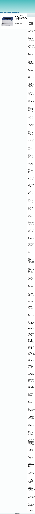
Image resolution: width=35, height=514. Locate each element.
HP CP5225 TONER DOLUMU (31, 269)
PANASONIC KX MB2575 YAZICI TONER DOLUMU (31, 461)
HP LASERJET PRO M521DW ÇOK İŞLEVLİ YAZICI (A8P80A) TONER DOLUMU (31, 378)
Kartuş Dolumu (12, 12)
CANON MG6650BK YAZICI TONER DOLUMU (30, 69)
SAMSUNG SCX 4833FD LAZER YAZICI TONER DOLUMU (31, 472)
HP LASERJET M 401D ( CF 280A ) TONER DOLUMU (31, 310)
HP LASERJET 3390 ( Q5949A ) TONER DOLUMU (31, 292)
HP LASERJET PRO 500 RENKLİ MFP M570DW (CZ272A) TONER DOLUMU (31, 361)
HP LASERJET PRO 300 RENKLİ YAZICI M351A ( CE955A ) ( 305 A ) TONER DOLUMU (31, 339)
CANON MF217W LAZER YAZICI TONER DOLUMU (31, 46)
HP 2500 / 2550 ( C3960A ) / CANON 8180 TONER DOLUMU (31, 163)
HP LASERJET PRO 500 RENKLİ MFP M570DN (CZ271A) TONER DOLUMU (31, 359)
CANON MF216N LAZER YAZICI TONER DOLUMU (31, 44)
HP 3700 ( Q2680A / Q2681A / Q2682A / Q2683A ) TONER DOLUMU (31, 180)
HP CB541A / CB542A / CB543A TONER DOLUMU (31, 228)
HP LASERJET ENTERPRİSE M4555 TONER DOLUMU (31, 306)
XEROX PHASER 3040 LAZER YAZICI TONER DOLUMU (31, 487)
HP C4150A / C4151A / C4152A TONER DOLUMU (31, 221)
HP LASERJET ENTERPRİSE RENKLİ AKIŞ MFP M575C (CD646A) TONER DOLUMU (31, 308)
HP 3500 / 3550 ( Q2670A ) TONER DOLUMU (30, 176)
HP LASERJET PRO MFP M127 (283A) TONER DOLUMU (31, 386)
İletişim (17, 12)
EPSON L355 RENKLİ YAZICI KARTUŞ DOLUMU (31, 96)
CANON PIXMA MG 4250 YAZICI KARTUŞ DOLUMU (31, 85)
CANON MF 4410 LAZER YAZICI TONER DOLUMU (31, 41)
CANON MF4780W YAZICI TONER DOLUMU (30, 51)
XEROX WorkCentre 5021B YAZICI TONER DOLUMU (30, 501)
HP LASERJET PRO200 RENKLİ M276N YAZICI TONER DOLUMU (31, 391)
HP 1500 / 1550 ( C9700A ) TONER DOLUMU (30, 135)
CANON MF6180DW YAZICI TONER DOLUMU (30, 57)
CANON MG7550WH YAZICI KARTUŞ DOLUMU (30, 72)
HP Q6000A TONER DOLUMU (31, 441)
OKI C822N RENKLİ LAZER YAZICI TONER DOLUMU (30, 451)
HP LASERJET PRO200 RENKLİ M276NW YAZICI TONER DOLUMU (31, 393)
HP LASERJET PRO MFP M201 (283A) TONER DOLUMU (31, 388)
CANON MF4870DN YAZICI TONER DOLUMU (30, 53)
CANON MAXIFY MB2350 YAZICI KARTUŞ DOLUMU (31, 33)
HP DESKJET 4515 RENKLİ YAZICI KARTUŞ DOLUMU (30, 278)
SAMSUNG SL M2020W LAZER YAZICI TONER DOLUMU (31, 479)
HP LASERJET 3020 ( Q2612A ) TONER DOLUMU (31, 283)
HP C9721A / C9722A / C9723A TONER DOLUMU (31, 225)
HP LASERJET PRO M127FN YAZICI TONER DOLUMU (31, 366)
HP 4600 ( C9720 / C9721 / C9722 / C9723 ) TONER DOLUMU (31, 197)
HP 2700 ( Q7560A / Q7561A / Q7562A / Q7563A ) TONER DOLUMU (31, 165)
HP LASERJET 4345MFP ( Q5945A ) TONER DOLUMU (30, 294)
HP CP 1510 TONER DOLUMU (31, 253)
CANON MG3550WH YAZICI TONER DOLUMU (30, 65)
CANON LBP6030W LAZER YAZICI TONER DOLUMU (30, 26)
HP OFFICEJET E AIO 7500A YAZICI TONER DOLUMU (31, 413)
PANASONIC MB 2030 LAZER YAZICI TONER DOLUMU (31, 463)
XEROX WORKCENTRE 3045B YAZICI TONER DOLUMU (31, 494)
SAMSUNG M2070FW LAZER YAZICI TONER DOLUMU (31, 470)
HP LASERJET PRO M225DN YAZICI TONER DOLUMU (31, 371)
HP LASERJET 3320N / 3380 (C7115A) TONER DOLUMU (30, 290)
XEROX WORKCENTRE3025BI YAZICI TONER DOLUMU (31, 510)
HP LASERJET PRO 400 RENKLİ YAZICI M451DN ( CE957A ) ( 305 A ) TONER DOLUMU (31, 349)
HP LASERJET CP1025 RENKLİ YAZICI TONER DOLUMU (31, 299)
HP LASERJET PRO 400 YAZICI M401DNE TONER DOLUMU (31, 356)
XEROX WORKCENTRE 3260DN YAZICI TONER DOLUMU (31, 499)
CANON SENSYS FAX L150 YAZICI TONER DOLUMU (30, 87)
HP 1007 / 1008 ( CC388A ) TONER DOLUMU (30, 113)
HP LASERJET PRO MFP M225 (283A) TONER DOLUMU (31, 390)
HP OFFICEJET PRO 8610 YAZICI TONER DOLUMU (31, 415)
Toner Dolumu (7, 12)
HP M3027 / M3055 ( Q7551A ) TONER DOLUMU (31, 408)
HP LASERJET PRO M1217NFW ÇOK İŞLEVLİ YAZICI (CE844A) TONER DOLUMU (31, 364)
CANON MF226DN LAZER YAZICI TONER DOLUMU (31, 48)
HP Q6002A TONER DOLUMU (31, 443)
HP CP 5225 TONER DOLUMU (31, 264)
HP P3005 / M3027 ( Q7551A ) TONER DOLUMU (31, 433)
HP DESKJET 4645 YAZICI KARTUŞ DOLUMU (30, 280)
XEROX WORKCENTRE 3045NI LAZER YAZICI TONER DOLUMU (31, 496)
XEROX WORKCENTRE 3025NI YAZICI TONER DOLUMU (31, 492)
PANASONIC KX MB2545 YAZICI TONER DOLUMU (31, 460)
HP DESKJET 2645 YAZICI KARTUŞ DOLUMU (30, 274)
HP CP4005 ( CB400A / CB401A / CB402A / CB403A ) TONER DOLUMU (31, 268)
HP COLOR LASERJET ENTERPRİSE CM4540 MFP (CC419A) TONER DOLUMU (31, 241)
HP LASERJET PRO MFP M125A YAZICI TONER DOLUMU (31, 382)
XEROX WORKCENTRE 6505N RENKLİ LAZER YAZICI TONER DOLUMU (31, 508)
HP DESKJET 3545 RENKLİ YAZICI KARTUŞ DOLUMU (30, 276)
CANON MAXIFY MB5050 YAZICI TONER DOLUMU (31, 35)
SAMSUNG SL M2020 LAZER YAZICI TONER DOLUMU (31, 477)
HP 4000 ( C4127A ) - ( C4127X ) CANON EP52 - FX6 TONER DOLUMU (31, 184)
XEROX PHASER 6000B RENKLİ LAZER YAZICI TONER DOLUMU (31, 489)
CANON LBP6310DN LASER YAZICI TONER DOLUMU (30, 28)
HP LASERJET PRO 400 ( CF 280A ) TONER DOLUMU (31, 341)
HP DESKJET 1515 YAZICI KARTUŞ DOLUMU (30, 271)
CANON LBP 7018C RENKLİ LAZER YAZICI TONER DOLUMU (31, 25)
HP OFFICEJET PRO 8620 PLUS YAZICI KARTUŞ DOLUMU (31, 417)
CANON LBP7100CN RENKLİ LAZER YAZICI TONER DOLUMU (31, 32)
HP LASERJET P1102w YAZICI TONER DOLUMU (31, 321)
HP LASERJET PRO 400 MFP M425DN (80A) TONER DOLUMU (31, 344)
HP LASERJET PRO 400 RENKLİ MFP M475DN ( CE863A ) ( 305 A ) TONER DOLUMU (31, 347)
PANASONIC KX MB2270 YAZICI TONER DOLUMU (31, 458)
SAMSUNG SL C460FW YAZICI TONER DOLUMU (31, 475)
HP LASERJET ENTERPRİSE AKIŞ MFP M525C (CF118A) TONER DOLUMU (31, 304)
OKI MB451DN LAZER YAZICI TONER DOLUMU (31, 452)
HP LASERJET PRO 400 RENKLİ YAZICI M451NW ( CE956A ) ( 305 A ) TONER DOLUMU (31, 354)
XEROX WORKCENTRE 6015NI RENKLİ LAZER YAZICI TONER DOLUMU (31, 505)
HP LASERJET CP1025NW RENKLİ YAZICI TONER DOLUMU (30, 301)
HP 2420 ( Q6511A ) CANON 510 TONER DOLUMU (31, 161)
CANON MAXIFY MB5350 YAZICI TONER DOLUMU (31, 37)
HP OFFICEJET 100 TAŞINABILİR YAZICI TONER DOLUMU (31, 410)
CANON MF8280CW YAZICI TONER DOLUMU (30, 58)
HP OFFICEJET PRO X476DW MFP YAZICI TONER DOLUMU (31, 419)
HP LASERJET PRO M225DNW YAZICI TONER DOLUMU (31, 373)
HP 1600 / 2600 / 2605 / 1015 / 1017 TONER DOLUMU (31, 140)
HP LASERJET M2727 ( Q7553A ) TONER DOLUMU (31, 316)
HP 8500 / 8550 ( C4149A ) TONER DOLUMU (30, 217)
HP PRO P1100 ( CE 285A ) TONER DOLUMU (30, 436)
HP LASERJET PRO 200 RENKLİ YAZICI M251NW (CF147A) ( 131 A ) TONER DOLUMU (31, 333)
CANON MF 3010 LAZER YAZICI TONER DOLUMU (31, 39)
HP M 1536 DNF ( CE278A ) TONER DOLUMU (30, 401)
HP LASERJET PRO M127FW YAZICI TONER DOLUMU (31, 368)
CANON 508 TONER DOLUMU (31, 18)
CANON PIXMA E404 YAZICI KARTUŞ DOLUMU (30, 83)
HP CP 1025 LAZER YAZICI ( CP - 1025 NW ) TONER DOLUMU (31, 248)
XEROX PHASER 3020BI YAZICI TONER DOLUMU (31, 465)
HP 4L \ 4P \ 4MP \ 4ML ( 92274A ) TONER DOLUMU (31, 203)
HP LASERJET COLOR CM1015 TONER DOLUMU (31, 296)
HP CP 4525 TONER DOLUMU (31, 262)
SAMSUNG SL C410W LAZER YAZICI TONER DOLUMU (31, 474)
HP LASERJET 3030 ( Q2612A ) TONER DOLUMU (31, 285)
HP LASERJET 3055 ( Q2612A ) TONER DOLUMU (31, 289)
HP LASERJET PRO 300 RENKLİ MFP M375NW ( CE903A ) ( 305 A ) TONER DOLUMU (31, 336)
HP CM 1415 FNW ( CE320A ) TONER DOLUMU (31, 233)
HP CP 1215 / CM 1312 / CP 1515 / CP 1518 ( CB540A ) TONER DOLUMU (31, 251)
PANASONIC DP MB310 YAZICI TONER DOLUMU (31, 456)
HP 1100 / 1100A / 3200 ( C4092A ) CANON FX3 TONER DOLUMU (31, 124)
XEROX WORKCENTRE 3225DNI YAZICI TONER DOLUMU (31, 498)
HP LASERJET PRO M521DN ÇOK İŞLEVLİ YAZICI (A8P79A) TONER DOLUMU (31, 375)
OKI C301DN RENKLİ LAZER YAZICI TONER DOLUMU (31, 449)
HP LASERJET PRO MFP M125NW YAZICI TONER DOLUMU (30, 384)
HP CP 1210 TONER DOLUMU (31, 249)
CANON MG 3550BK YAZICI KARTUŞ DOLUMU (30, 62)
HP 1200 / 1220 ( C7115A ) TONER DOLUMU (30, 129)
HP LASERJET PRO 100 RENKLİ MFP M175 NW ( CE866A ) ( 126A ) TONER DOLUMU (31, 323)
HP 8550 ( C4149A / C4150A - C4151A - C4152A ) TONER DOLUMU (31, 219)
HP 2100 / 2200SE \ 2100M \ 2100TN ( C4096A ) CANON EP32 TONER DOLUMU (31, 152)
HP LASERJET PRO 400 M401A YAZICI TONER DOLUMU (31, 343)
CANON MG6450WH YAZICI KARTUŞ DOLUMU (30, 67)
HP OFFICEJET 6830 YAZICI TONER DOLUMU (30, 412)
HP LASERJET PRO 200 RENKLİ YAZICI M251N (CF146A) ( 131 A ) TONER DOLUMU (31, 331)
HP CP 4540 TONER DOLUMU (31, 263)
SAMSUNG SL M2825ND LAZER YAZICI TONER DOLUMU (31, 481)
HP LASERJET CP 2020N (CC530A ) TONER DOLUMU (31, 297)
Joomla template (16, 513)
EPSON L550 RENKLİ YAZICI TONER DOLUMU (31, 98)
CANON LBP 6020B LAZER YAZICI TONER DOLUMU (30, 23)
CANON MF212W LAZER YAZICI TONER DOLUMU (31, 42)
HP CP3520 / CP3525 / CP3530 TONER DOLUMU (31, 265)
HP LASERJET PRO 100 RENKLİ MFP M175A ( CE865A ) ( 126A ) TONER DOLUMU (31, 328)
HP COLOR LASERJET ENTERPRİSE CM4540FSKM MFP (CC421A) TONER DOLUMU (31, 244)
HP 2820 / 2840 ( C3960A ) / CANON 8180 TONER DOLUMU (31, 167)
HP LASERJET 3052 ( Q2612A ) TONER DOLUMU (31, 287)
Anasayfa (3, 12)
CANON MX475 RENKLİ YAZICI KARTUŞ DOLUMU (31, 80)
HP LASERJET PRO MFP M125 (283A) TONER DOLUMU (31, 380)
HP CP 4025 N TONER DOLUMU (31, 261)
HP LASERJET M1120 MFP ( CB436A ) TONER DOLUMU (30, 312)
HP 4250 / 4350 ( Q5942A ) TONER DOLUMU (30, 190)
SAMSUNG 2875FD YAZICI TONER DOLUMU (30, 467)
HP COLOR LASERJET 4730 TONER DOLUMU (30, 239)
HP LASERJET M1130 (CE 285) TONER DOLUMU (31, 314)
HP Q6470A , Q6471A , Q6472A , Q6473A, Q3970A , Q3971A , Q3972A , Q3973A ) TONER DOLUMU (31, 445)
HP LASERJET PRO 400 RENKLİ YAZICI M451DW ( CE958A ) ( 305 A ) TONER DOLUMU (31, 352)
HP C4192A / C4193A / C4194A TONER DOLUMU (31, 223)
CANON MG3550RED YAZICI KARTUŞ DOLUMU (31, 64)
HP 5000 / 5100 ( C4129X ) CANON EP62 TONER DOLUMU (31, 204)
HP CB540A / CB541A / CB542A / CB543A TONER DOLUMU (31, 226)
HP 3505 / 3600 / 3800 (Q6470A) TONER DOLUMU (31, 178)
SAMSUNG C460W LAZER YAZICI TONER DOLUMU (31, 468)
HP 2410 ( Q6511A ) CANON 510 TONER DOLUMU (31, 159)
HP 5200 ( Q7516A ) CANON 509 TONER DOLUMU (31, 206)
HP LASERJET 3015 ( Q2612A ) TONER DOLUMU (31, 281)
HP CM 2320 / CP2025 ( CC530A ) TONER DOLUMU (31, 237)
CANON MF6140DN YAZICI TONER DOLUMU (30, 55)
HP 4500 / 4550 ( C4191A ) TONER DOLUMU (30, 195)
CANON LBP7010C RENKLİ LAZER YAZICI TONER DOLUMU (31, 30)
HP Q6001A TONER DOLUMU (31, 442)
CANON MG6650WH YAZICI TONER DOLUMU (30, 71)
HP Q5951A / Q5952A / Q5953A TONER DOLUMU (31, 440)
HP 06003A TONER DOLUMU (31, 108)
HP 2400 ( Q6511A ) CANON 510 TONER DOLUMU (31, 158)
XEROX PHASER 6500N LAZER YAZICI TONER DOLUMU (31, 491)
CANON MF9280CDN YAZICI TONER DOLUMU (31, 60)
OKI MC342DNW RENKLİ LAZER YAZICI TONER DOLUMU (31, 454)
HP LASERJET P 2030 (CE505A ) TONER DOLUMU (31, 317)
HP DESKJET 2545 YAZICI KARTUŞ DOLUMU (30, 273)
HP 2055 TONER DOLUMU (30, 150)
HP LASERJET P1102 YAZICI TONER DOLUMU (31, 319)
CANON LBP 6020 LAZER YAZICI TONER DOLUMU (31, 21)
